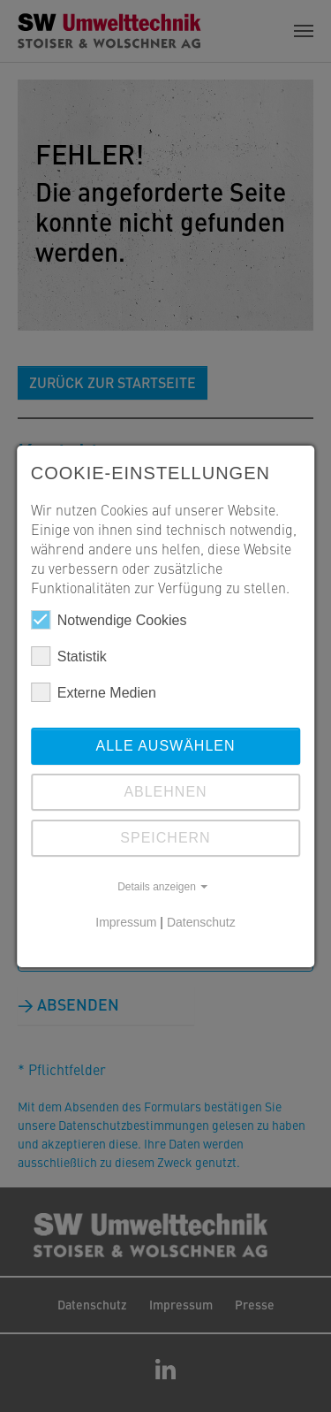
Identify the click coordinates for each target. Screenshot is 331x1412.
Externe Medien (93, 692)
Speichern (165, 837)
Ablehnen (165, 791)
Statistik (69, 656)
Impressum (125, 922)
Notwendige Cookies (109, 620)
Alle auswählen (165, 745)
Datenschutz (201, 922)
